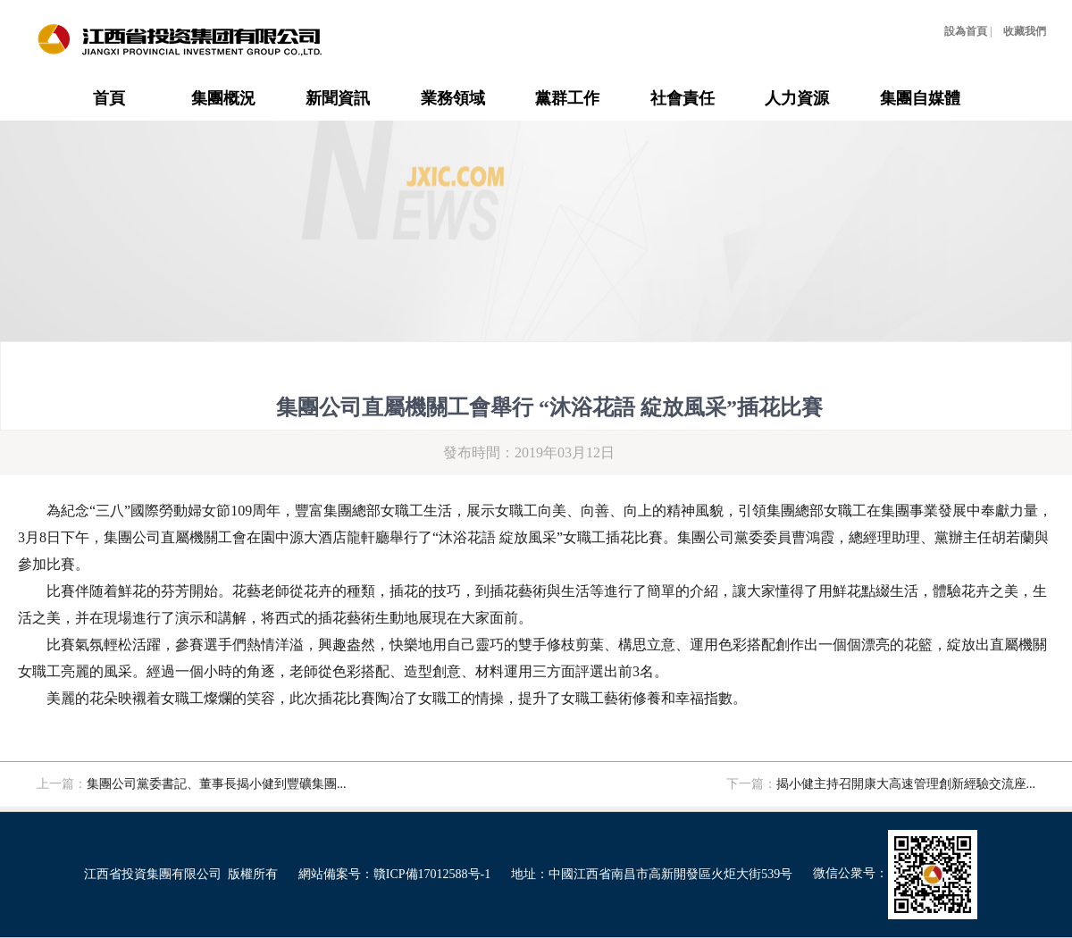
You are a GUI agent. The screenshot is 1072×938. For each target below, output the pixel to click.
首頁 (109, 98)
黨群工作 (567, 98)
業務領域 (453, 98)
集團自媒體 (920, 98)
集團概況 (223, 98)
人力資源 (797, 98)
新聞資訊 (338, 98)
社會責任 (682, 98)
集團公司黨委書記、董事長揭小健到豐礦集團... (217, 784)
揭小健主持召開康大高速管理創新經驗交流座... (906, 784)
